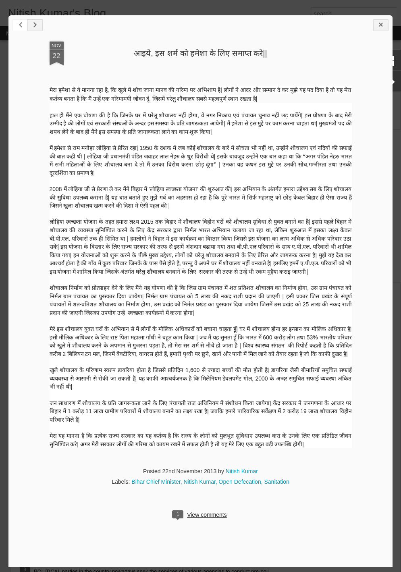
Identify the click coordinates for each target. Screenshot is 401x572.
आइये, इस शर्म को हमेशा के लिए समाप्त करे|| (200, 53)
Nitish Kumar (242, 471)
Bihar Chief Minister (155, 481)
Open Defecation (240, 481)
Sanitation (276, 481)
